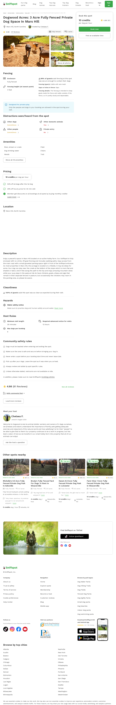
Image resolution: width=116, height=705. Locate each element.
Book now (95, 29)
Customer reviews (47, 598)
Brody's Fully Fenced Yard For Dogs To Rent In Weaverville (42, 483)
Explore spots (45, 586)
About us (6, 582)
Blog (34, 4)
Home (42, 582)
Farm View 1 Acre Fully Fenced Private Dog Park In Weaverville (98, 483)
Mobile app (44, 606)
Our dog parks (24, 4)
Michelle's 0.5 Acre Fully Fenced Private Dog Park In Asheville (14, 483)
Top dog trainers (65, 4)
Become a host (89, 4)
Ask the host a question (15, 442)
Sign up (109, 4)
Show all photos (64, 63)
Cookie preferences (10, 598)
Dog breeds (78, 4)
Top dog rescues (52, 4)
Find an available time (94, 36)
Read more (58, 308)
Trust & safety (8, 586)
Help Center (8, 602)
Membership (45, 590)
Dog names (42, 4)
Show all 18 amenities (14, 160)
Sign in (99, 4)
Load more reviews (13, 401)
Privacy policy (8, 594)
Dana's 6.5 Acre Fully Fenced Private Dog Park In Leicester (70, 483)
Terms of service (9, 590)
